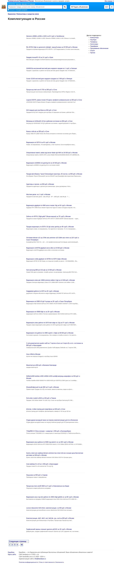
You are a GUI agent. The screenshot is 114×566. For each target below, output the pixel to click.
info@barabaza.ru (40, 559)
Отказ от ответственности (47, 562)
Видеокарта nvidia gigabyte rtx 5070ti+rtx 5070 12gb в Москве (46, 259)
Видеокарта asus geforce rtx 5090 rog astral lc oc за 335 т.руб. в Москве (49, 442)
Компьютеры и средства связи (28, 14)
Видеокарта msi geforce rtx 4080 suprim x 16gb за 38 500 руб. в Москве (49, 333)
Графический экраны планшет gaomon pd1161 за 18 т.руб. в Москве (49, 529)
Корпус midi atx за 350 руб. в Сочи (37, 131)
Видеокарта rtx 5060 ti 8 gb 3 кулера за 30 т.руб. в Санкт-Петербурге (49, 301)
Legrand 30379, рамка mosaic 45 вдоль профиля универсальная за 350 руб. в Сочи (54, 100)
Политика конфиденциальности (28, 562)
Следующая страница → (18, 541)
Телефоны (93, 42)
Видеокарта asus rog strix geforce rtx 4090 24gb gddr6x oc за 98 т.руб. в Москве (52, 497)
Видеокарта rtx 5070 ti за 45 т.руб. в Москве (40, 142)
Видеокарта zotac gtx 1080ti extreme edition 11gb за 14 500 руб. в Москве (50, 280)
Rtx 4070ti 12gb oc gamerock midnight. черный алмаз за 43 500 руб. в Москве (52, 47)
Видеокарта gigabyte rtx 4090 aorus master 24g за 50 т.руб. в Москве (49, 205)
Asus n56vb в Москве (33, 354)
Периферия (94, 46)
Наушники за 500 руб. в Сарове (36, 475)
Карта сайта (12, 554)
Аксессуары (94, 44)
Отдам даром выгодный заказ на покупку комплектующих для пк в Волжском (52, 420)
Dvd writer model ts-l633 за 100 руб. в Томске (41, 398)
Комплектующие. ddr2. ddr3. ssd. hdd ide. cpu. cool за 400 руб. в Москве (50, 518)
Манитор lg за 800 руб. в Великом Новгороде (41, 365)
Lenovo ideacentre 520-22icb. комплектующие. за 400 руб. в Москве (48, 508)
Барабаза (11, 552)
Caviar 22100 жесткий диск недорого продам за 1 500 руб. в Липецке (49, 78)
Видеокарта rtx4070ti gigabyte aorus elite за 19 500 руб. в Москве (47, 248)
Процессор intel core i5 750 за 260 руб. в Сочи (41, 89)
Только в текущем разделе (17, 10)
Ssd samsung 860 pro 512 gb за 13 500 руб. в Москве (43, 270)
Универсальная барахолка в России (21, 1)
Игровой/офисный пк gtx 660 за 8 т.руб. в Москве (42, 387)
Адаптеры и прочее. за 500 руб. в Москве (40, 184)
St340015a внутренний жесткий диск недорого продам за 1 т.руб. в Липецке (51, 68)
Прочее (92, 52)
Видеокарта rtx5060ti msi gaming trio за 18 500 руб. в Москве (46, 163)
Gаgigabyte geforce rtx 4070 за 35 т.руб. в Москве (42, 291)
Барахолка (12, 14)
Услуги (92, 50)
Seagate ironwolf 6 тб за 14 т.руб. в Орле (39, 57)
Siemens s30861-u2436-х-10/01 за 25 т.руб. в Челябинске (45, 36)
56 (22, 545)
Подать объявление (79, 7)
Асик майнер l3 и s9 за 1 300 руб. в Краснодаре (42, 464)
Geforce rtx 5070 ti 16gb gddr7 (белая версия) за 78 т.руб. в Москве (48, 216)
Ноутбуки (93, 40)
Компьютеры (94, 37)
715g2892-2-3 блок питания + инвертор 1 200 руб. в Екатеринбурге (48, 431)
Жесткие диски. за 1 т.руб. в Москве (38, 194)
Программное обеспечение (99, 48)
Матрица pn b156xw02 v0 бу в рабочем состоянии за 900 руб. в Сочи (49, 121)
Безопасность (60, 562)
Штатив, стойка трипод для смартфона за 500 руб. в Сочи (45, 409)
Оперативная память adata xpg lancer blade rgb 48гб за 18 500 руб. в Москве (52, 152)
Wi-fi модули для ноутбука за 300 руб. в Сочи (41, 110)
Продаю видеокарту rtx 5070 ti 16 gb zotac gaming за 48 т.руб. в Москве (50, 226)
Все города (109, 1)
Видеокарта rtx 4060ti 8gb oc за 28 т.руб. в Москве (43, 311)
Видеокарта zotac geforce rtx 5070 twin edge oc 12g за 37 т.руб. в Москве (50, 322)
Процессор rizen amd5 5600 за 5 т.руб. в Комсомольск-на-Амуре (47, 486)
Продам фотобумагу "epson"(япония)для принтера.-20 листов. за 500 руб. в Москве (54, 174)
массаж (18, 4)
